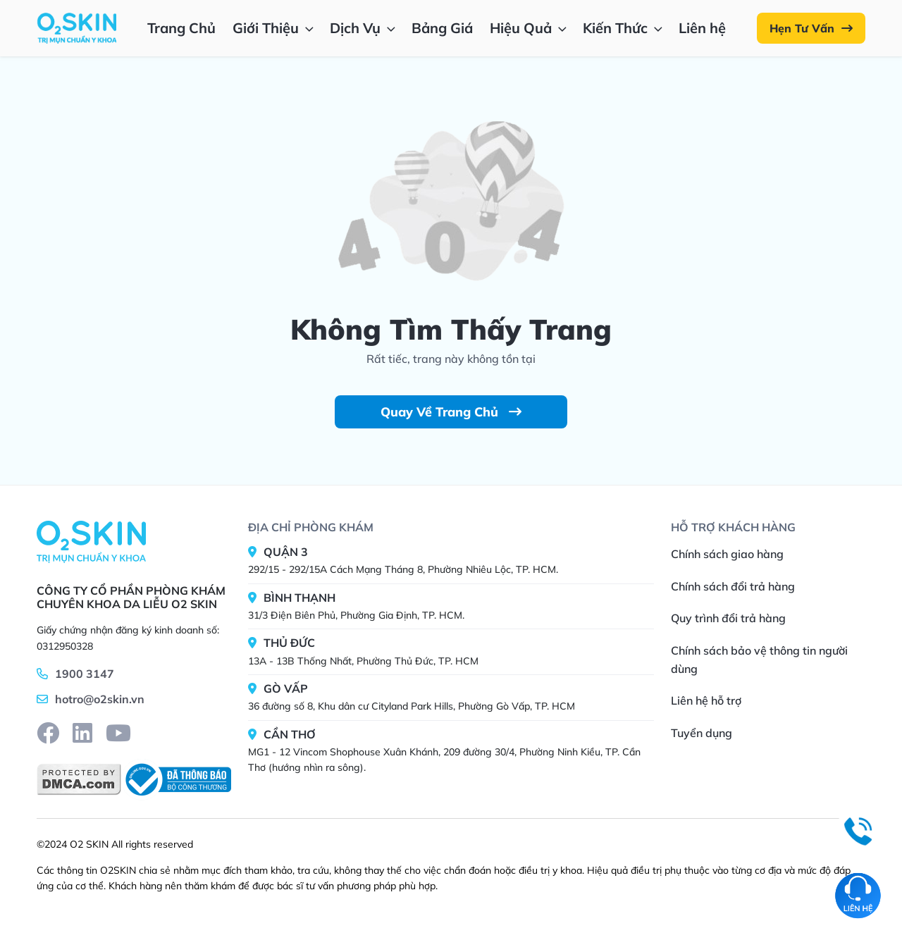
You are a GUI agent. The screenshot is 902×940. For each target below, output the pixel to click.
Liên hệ (702, 28)
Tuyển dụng (701, 733)
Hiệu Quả (529, 28)
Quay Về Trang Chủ (451, 412)
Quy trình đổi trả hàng (728, 618)
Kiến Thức (624, 28)
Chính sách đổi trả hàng (733, 586)
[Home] (91, 541)
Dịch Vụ (364, 28)
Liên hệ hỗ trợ (706, 700)
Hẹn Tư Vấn (811, 28)
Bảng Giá (442, 28)
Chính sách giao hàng (727, 554)
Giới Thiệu (274, 28)
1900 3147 (84, 674)
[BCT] (176, 779)
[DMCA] (79, 779)
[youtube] (118, 733)
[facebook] (48, 733)
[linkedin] (82, 733)
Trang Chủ (181, 28)
